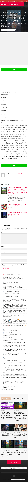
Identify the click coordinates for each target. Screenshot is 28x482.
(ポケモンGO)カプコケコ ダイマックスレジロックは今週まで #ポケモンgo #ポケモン (7, 453)
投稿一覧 (20, 173)
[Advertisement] (14, 49)
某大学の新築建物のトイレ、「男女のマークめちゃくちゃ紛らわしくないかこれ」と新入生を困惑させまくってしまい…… (14, 287)
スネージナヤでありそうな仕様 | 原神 (12, 291)
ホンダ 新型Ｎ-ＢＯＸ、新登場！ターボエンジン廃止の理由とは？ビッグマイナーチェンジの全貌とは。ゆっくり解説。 (15, 362)
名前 (2, 246)
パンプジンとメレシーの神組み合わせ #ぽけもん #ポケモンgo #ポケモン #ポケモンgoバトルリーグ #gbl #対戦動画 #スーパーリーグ (20, 416)
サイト (2, 258)
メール (3, 252)
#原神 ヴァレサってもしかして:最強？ (12, 293)
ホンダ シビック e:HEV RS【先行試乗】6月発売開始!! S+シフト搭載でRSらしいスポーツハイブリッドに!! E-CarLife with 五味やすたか (14, 311)
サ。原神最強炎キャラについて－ (11, 296)
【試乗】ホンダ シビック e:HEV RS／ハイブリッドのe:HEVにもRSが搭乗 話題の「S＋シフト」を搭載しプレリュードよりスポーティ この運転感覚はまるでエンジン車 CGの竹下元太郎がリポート (14, 306)
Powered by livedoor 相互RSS (7, 389)
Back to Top (14, 462)
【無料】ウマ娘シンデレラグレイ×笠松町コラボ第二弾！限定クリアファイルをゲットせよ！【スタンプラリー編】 (14, 382)
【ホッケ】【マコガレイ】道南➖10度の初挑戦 (14, 374)
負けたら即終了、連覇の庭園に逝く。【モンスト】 (15, 342)
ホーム (2, 7)
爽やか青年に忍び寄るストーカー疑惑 (12, 274)
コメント (3, 232)
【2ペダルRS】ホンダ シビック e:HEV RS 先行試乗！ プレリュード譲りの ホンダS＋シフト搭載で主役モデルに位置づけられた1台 (14, 300)
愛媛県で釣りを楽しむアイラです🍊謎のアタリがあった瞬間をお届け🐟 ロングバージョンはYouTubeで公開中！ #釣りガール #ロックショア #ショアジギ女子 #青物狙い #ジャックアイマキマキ (15, 320)
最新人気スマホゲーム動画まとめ (18, 479)
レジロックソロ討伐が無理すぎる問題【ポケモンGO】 (20, 435)
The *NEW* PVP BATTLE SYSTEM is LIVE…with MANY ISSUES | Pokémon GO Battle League (14, 350)
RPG (20, 7)
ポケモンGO (11, 29)
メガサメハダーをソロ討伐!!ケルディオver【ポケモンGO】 (20, 452)
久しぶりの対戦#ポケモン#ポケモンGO (7, 434)
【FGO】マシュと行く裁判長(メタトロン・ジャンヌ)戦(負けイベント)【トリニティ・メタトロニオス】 (14, 346)
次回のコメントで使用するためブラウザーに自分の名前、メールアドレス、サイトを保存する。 (14, 265)
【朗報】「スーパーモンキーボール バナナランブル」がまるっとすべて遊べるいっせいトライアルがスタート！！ (14, 278)
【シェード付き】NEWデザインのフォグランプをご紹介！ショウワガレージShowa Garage (14, 354)
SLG (24, 7)
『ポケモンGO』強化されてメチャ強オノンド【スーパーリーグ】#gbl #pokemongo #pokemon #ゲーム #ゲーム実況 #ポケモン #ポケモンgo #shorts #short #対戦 (17, 191)
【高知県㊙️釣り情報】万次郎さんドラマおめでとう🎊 (16, 325)
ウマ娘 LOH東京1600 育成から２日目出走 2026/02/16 (15, 377)
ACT (6, 7)
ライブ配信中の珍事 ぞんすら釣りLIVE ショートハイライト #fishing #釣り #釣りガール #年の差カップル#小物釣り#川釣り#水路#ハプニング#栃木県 (14, 371)
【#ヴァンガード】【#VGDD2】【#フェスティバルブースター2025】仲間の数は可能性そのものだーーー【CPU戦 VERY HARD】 (14, 334)
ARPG (11, 7)
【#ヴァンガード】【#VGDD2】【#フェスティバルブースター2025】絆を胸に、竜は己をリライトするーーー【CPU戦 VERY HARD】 (14, 339)
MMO (15, 7)
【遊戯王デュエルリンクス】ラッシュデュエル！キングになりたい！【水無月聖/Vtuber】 (14, 329)
